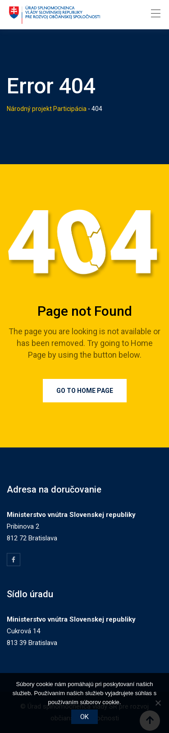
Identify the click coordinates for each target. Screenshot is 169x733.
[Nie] (157, 702)
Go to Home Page (84, 390)
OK (84, 717)
